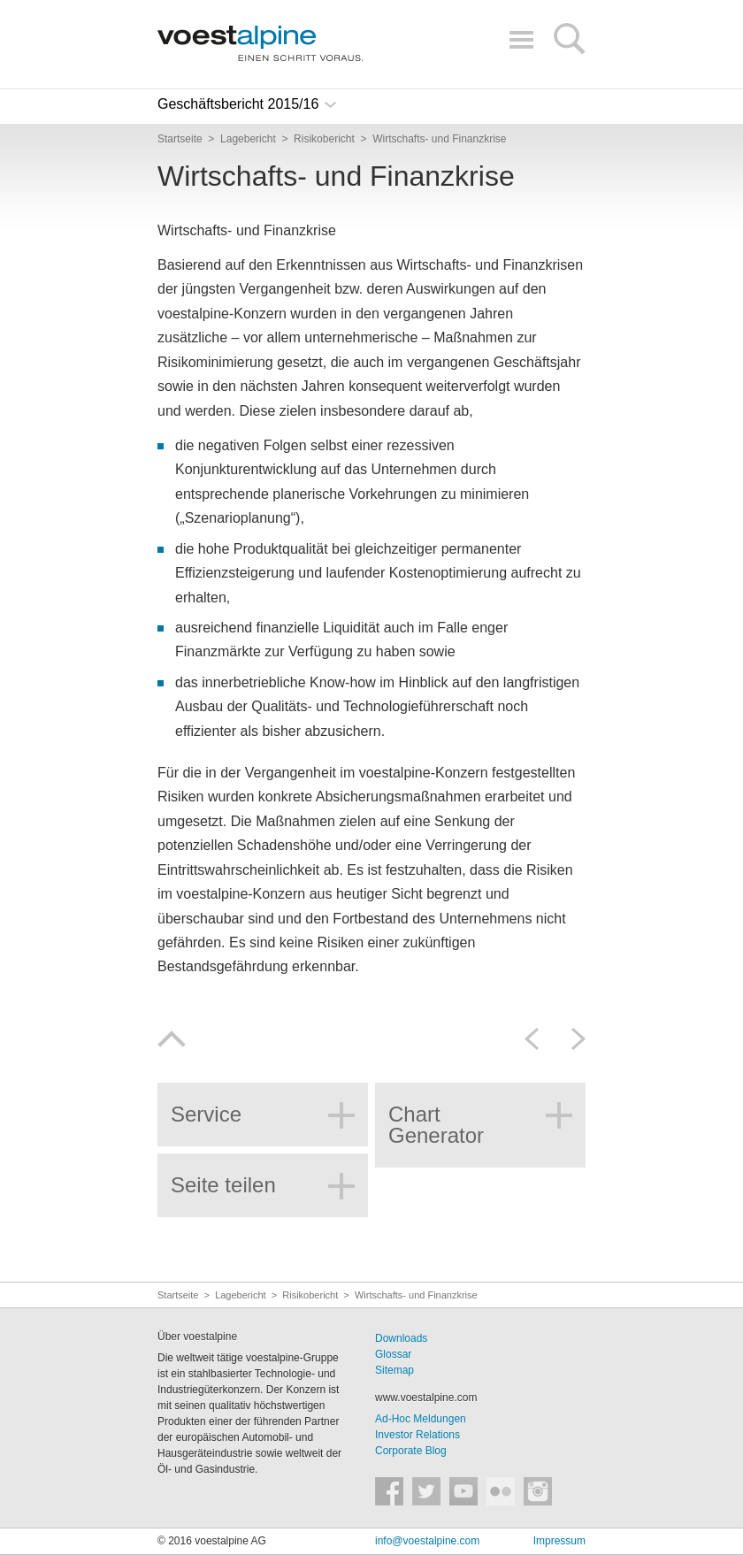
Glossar (393, 1354)
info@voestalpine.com (427, 1541)
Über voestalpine (197, 1336)
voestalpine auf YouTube (463, 1491)
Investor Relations (417, 1435)
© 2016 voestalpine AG (211, 1541)
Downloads (401, 1338)
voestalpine (260, 43)
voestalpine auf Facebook (389, 1491)
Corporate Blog (411, 1450)
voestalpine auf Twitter (426, 1491)
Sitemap (394, 1370)
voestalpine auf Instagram (538, 1491)
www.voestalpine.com (426, 1397)
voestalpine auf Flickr (500, 1491)
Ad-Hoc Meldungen (420, 1419)
